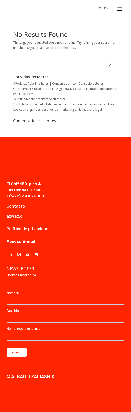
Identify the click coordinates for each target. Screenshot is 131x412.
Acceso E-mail (21, 241)
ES (100, 7)
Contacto (16, 206)
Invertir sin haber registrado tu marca (39, 99)
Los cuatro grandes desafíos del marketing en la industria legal (57, 109)
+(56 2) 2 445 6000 (25, 196)
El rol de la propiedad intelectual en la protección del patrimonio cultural (64, 104)
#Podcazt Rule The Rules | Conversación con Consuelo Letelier (58, 83)
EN (106, 7)
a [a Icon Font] (119, 9)
